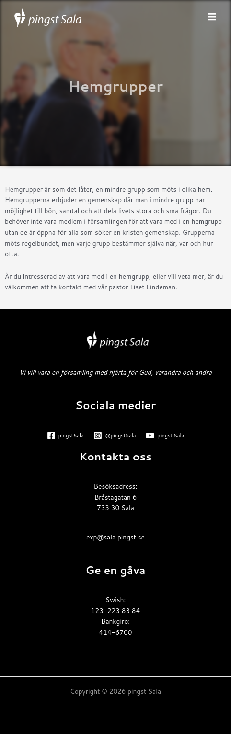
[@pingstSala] (115, 435)
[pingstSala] (65, 435)
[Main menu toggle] (212, 17)
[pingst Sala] (165, 435)
